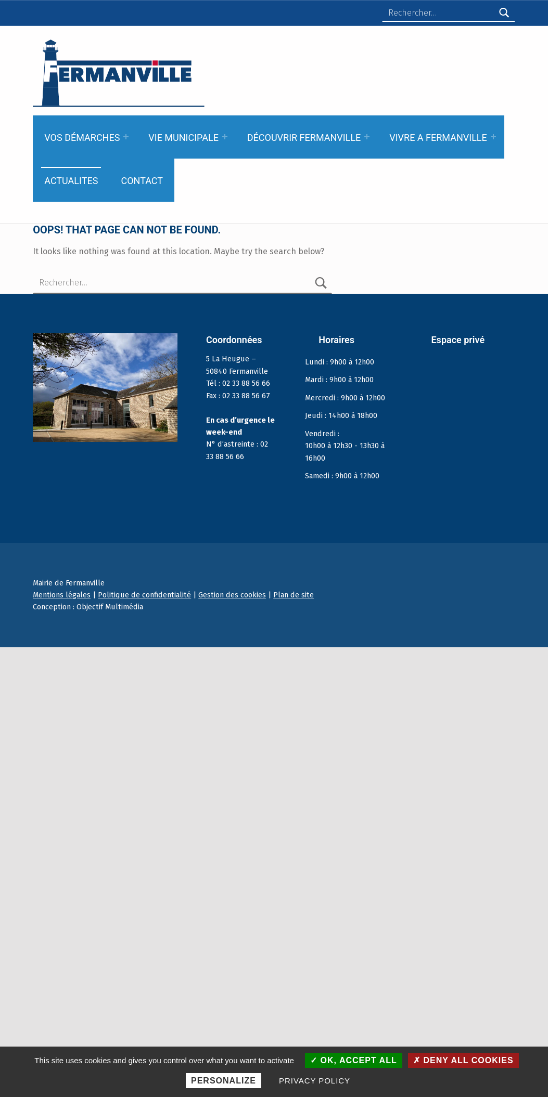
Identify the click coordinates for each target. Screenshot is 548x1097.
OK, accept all (353, 1060)
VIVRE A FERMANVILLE (438, 137)
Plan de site (293, 594)
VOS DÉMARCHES (82, 137)
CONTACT (142, 180)
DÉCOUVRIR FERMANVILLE (304, 137)
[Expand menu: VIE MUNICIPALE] (224, 136)
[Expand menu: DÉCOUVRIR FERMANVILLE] (366, 136)
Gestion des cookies (232, 594)
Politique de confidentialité (144, 594)
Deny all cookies (463, 1060)
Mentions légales (62, 594)
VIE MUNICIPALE (183, 137)
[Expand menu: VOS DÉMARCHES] (126, 136)
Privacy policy (314, 1080)
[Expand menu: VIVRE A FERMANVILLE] (493, 136)
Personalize (223, 1080)
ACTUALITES (71, 180)
